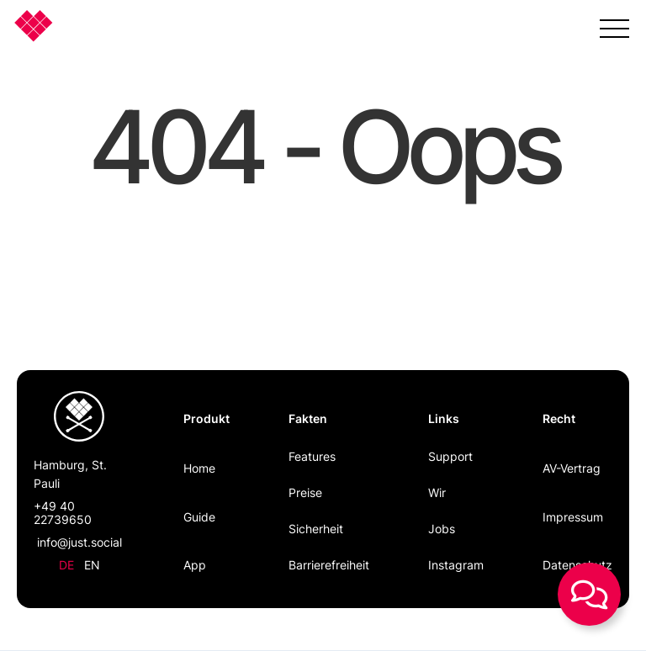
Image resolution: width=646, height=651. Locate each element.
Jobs (441, 528)
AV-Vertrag (572, 468)
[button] (614, 25)
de (66, 565)
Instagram (456, 565)
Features (312, 456)
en (92, 565)
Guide (199, 517)
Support (450, 456)
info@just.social (79, 542)
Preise (305, 492)
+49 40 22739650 (63, 513)
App (194, 565)
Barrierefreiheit (329, 565)
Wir (437, 492)
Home (199, 468)
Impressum (573, 517)
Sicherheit (316, 528)
